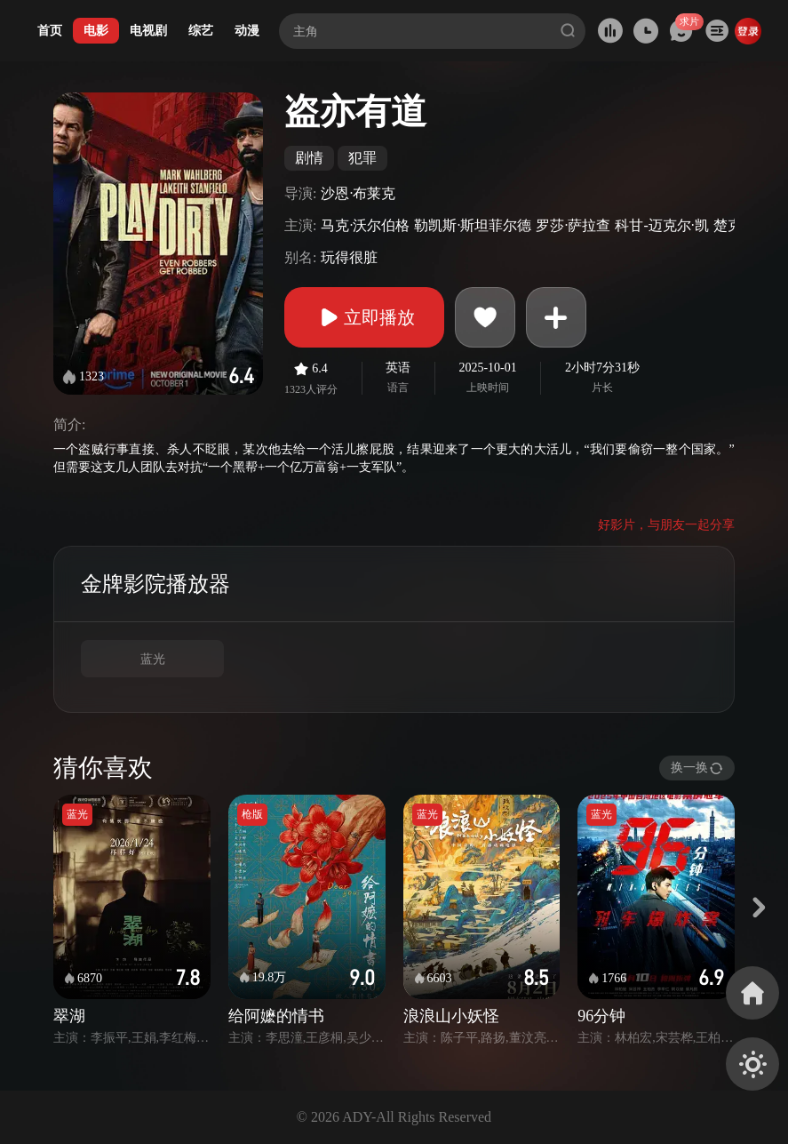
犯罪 (362, 157)
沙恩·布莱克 (358, 193)
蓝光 (152, 659)
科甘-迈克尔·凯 (661, 225)
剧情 (309, 157)
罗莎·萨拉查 (573, 225)
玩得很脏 (349, 257)
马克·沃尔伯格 (365, 225)
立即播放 (364, 317)
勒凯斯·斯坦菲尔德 (472, 225)
